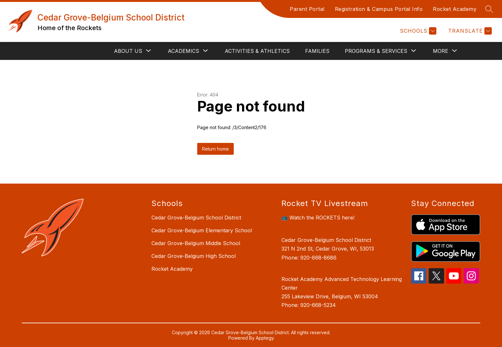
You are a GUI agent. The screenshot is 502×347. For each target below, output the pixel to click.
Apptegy (265, 338)
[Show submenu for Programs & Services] (376, 51)
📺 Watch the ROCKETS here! (317, 217)
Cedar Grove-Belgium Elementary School (201, 230)
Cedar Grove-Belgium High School (193, 256)
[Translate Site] (469, 31)
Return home (215, 149)
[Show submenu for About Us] (128, 51)
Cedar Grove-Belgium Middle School (195, 243)
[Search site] (489, 9)
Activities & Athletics (257, 51)
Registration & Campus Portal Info (379, 9)
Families (317, 51)
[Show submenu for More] (440, 51)
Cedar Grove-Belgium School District (196, 217)
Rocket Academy (454, 9)
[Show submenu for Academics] (183, 51)
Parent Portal (307, 9)
